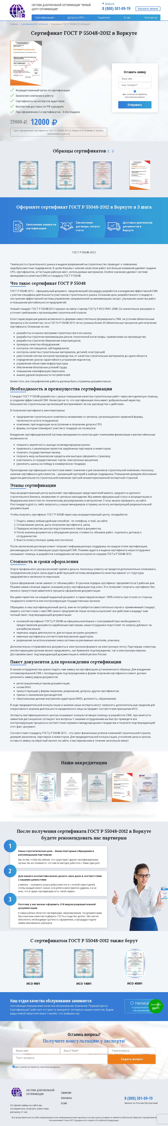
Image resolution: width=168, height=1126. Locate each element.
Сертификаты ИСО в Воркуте (34, 24)
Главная (14, 24)
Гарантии (104, 17)
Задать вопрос (132, 1059)
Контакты (151, 17)
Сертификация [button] (44, 17)
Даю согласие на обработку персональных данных (135, 95)
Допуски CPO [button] (75, 17)
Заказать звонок (148, 8)
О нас (127, 17)
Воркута (109, 3)
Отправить (135, 105)
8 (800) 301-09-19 (116, 8)
